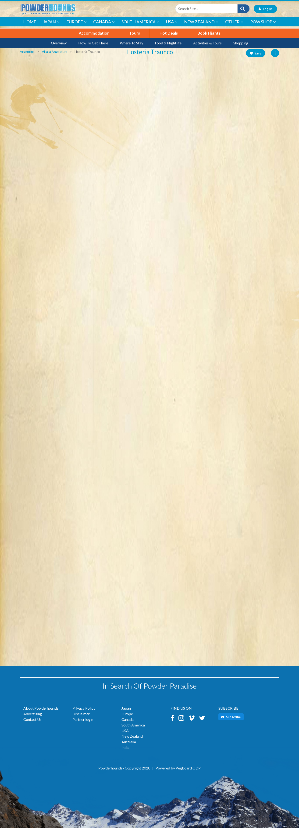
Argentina (27, 54)
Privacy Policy (83, 710)
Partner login (82, 721)
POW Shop (263, 24)
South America (140, 24)
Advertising (32, 716)
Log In (265, 10)
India (125, 749)
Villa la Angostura (54, 54)
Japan (51, 24)
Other (234, 24)
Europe (76, 24)
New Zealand (201, 24)
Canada (104, 24)
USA (172, 24)
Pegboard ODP (188, 770)
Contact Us (32, 721)
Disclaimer (81, 716)
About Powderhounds (40, 710)
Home (29, 23)
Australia (128, 744)
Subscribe (231, 719)
